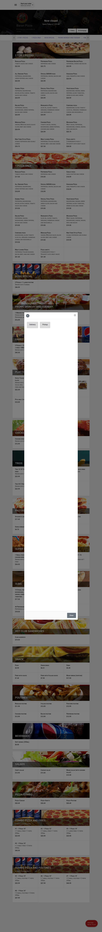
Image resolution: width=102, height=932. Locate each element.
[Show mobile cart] (91, 923)
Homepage (82, 30)
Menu (72, 30)
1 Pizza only (36, 38)
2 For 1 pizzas (22, 38)
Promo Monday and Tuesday (69, 38)
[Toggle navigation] (15, 5)
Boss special (50, 38)
